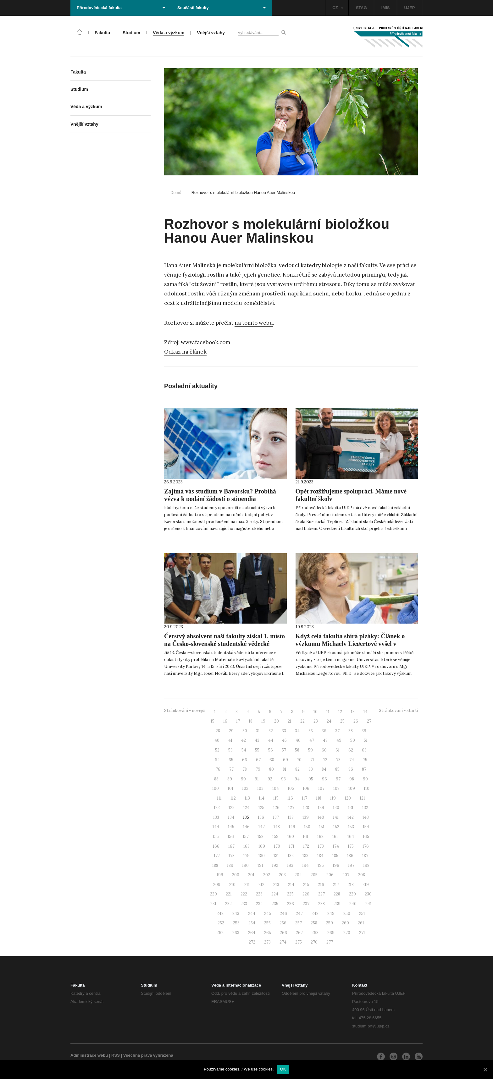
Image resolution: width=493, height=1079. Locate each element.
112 (233, 798)
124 (246, 807)
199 (220, 875)
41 (230, 740)
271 (362, 932)
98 (351, 779)
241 (368, 903)
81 (284, 769)
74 (351, 759)
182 (291, 855)
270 (346, 932)
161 (305, 836)
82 (297, 769)
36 (324, 731)
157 (246, 836)
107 (321, 788)
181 (276, 855)
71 (312, 759)
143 (366, 817)
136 (261, 817)
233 (244, 903)
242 (220, 913)
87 (364, 769)
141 (336, 817)
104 (275, 788)
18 (250, 721)
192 (275, 865)
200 (235, 875)
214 (291, 884)
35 (310, 731)
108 (336, 788)
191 (260, 865)
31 (258, 731)
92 (270, 779)
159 (275, 836)
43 (257, 740)
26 (355, 721)
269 (331, 932)
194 (305, 865)
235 (275, 903)
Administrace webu (89, 1055)
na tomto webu (254, 322)
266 (283, 932)
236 (290, 903)
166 (216, 846)
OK (283, 1069)
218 (351, 884)
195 (321, 865)
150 (307, 826)
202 (266, 875)
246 (283, 913)
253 (236, 923)
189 (230, 865)
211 (247, 884)
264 (251, 932)
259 (329, 923)
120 (348, 798)
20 (276, 721)
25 (342, 721)
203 (282, 875)
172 (306, 846)
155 (216, 836)
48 (325, 740)
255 (267, 923)
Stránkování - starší (398, 710)
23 (315, 721)
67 (258, 759)
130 (336, 807)
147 (261, 826)
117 (304, 798)
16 (225, 721)
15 (212, 721)
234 (259, 903)
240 (353, 903)
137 (276, 817)
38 (350, 731)
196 (336, 865)
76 (218, 769)
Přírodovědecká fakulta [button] (121, 7)
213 (276, 884)
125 (261, 807)
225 (290, 894)
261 (361, 923)
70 (299, 759)
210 (232, 884)
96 (324, 779)
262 (220, 932)
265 (267, 932)
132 (365, 807)
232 (228, 903)
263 (235, 932)
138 (291, 817)
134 (231, 817)
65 (231, 759)
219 (366, 884)
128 (306, 807)
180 (261, 855)
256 (283, 923)
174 (336, 846)
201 (251, 875)
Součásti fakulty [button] (221, 7)
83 (310, 769)
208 (361, 875)
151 (321, 826)
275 (298, 942)
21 (289, 721)
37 (337, 731)
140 (321, 817)
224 (274, 894)
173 (321, 846)
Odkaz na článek (185, 351)
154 (366, 826)
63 (364, 750)
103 (260, 788)
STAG (361, 7)
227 (321, 894)
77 (231, 769)
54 (243, 750)
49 (338, 740)
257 (298, 923)
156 (231, 836)
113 (247, 798)
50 (352, 740)
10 (315, 711)
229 (352, 894)
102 (245, 788)
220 (213, 894)
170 (277, 846)
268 (315, 932)
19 (263, 721)
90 (243, 779)
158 (260, 836)
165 (366, 836)
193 (290, 865)
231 (213, 903)
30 (244, 731)
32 (271, 731)
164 (350, 836)
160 (290, 836)
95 (310, 779)
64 (217, 759)
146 (246, 826)
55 (257, 750)
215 (306, 884)
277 (329, 942)
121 (362, 798)
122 (217, 807)
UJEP (409, 7)
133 (216, 817)
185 (335, 855)
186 (350, 855)
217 (336, 884)
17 (238, 721)
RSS (115, 1055)
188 (215, 865)
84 (324, 769)
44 (270, 740)
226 (305, 894)
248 (315, 913)
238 (321, 903)
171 (291, 846)
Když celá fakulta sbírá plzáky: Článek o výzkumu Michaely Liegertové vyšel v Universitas (350, 644)
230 (368, 894)
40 (216, 740)
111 (219, 798)
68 (271, 759)
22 (302, 721)
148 (277, 826)
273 (267, 942)
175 (351, 846)
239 (337, 903)
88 (216, 779)
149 (292, 826)
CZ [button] (337, 7)
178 (232, 855)
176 (366, 846)
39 (364, 731)
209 (216, 884)
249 (331, 913)
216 (321, 884)
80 (271, 769)
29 (231, 731)
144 (216, 826)
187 (365, 855)
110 (366, 788)
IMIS (385, 7)
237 (306, 903)
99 (365, 779)
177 (217, 855)
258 (314, 923)
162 (320, 836)
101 (230, 788)
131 (350, 807)
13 (353, 711)
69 (285, 759)
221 (229, 894)
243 (235, 913)
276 (314, 942)
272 (252, 942)
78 (244, 769)
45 (284, 740)
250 (346, 913)
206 (330, 875)
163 (335, 836)
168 (246, 846)
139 (305, 817)
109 (351, 788)
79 (258, 769)
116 (290, 798)
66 (244, 759)
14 (365, 711)
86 (350, 769)
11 (328, 711)
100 (215, 788)
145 (231, 826)
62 (350, 750)
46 (298, 740)
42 (243, 740)
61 (337, 750)
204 (298, 875)
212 (261, 884)
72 (325, 759)
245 (267, 913)
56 (270, 750)
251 (362, 913)
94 (297, 779)
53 (230, 750)
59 (310, 750)
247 (299, 913)
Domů (175, 192)
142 (350, 817)
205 (314, 875)
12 (340, 711)
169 (261, 846)
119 (333, 798)
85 (337, 769)
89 (229, 779)
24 (329, 721)
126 (276, 807)
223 (259, 894)
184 (320, 855)
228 (337, 894)
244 (251, 913)
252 (221, 923)
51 (366, 740)
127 (291, 807)
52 (217, 750)
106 (306, 788)
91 (257, 779)
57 (284, 750)
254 (251, 923)
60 (324, 750)
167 (231, 846)
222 (244, 894)
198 (366, 865)
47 (311, 740)
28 (218, 731)
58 (297, 750)
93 (283, 779)
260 (345, 923)
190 (245, 865)
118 (318, 798)
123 (232, 807)
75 (365, 759)
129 (321, 807)
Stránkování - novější (184, 710)
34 (297, 731)
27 (369, 721)
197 (351, 865)
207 (345, 875)
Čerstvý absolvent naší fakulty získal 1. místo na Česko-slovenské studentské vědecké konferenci (224, 644)
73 (338, 759)
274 (283, 942)
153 (351, 826)
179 (246, 855)
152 (336, 826)
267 (299, 932)
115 (276, 798)
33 (284, 731)
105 (291, 788)
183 (305, 855)
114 (261, 798)
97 (338, 779)
